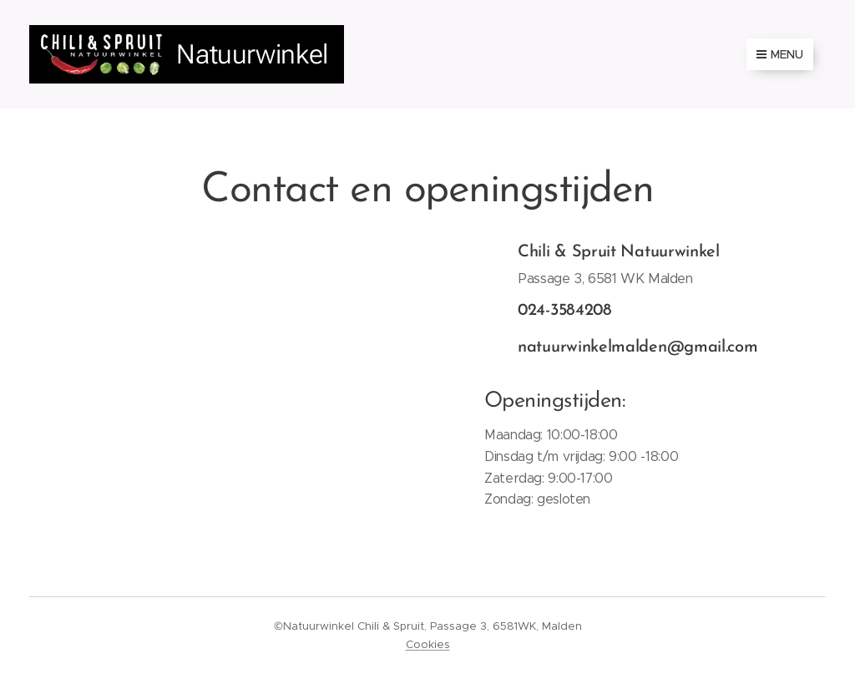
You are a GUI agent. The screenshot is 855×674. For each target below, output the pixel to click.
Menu (779, 54)
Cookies (428, 644)
